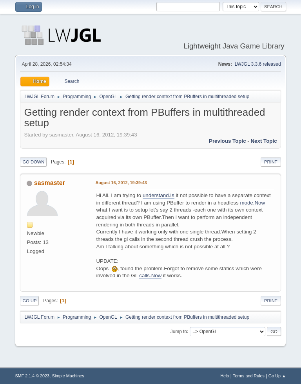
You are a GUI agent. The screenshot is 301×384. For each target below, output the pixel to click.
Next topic (263, 141)
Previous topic (227, 141)
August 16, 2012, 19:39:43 (121, 182)
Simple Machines (68, 375)
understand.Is (158, 195)
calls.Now (150, 275)
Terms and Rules (249, 375)
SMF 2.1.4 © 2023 (32, 375)
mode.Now (252, 203)
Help (224, 375)
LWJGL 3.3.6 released (258, 64)
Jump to (178, 331)
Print (270, 162)
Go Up (29, 300)
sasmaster (49, 182)
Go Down (33, 162)
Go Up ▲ (277, 375)
